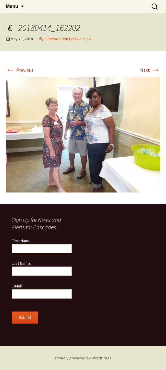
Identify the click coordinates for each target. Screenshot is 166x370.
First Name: (21, 240)
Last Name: (21, 263)
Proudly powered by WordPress (83, 358)
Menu (12, 6)
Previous (19, 70)
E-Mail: (17, 286)
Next (150, 70)
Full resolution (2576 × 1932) (67, 38)
